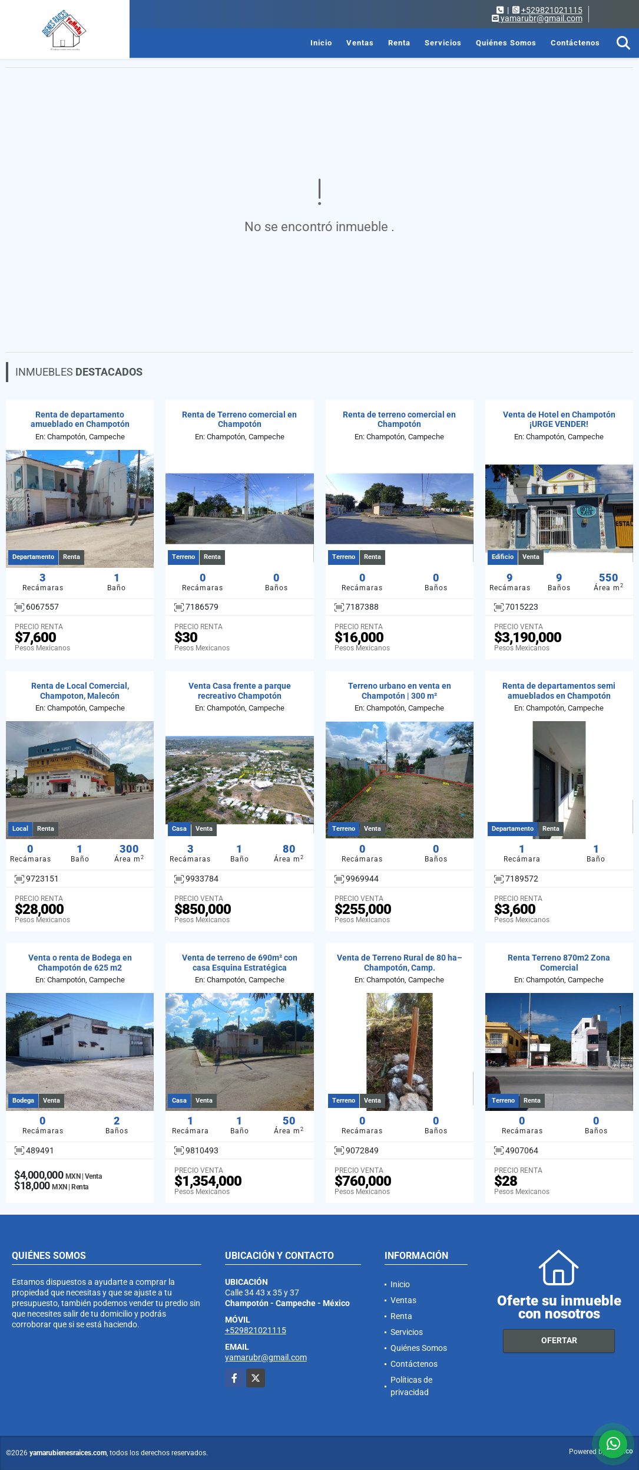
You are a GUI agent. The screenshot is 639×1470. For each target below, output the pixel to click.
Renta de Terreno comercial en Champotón (239, 419)
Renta (399, 42)
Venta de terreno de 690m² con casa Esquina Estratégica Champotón (239, 967)
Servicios (443, 42)
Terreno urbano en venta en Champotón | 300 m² (399, 691)
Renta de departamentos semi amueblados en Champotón (558, 691)
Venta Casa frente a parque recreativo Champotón (239, 691)
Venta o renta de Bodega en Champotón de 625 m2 (80, 962)
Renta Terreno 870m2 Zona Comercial (559, 962)
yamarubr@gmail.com (266, 1357)
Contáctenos (575, 42)
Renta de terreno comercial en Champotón (399, 419)
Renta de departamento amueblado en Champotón (80, 419)
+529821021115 (551, 10)
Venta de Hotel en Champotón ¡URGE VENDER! (559, 419)
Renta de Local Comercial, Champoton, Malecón (80, 691)
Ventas (360, 42)
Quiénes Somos (506, 42)
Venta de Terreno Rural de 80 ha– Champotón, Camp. (399, 962)
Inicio (321, 42)
